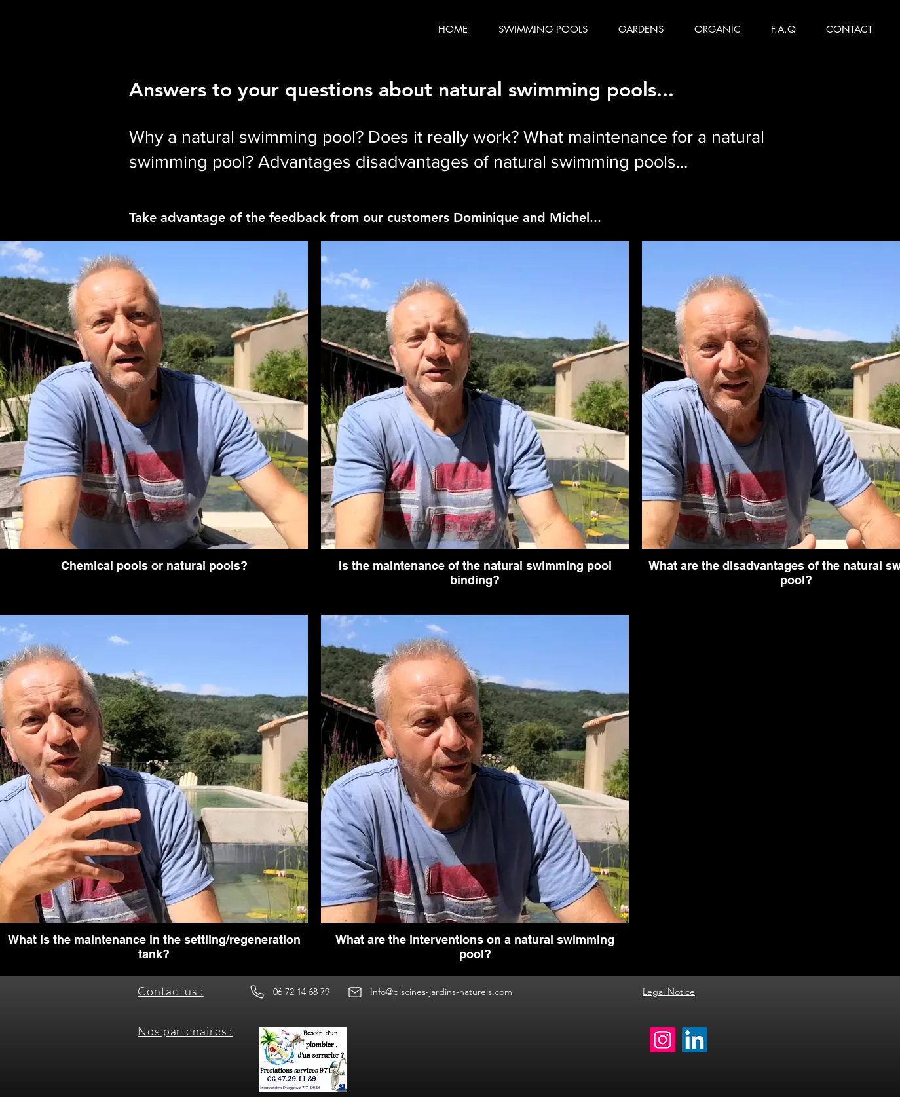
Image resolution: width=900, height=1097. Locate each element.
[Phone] (257, 992)
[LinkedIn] (694, 1039)
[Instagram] (662, 1039)
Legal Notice (669, 991)
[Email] (355, 992)
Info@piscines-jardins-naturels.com (441, 991)
